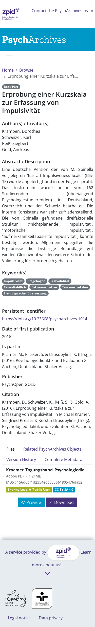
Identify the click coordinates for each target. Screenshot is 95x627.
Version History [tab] (21, 459)
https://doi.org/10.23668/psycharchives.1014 (44, 319)
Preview (32, 502)
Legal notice (19, 618)
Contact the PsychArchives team (62, 10)
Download (61, 502)
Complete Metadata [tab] (63, 459)
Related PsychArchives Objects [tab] (52, 449)
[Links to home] (34, 39)
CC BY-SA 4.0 (64, 489)
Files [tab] (10, 449)
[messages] (9, 58)
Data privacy (51, 618)
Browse (26, 70)
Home (8, 70)
